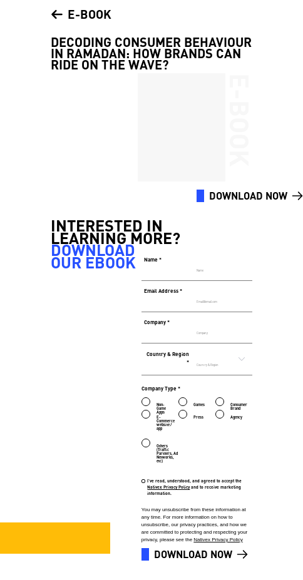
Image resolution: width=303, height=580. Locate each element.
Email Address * (163, 290)
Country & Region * (167, 358)
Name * (153, 259)
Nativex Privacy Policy (168, 487)
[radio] (150, 399)
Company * (157, 321)
